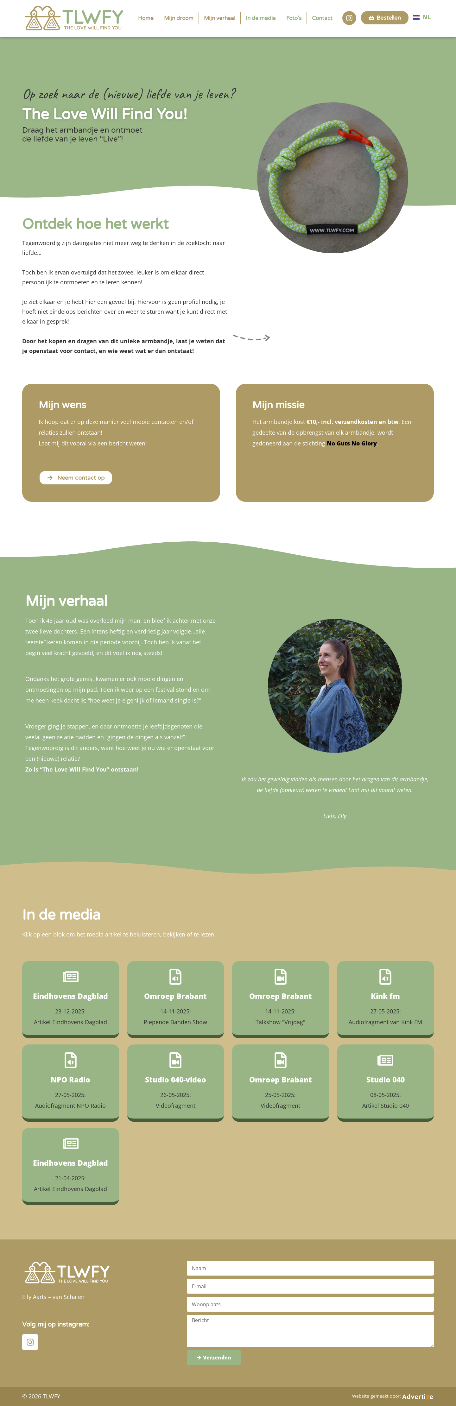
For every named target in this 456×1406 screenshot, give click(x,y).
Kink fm (385, 996)
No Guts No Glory (352, 443)
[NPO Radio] (71, 1060)
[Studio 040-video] (175, 1060)
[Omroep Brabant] (175, 977)
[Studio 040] (385, 1060)
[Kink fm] (385, 977)
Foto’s (293, 18)
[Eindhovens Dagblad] (71, 977)
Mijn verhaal (219, 18)
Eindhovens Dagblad (70, 996)
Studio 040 (385, 1080)
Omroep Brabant (175, 996)
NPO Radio (70, 1080)
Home (146, 18)
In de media (261, 18)
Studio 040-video (175, 1080)
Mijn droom (178, 18)
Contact (322, 18)
